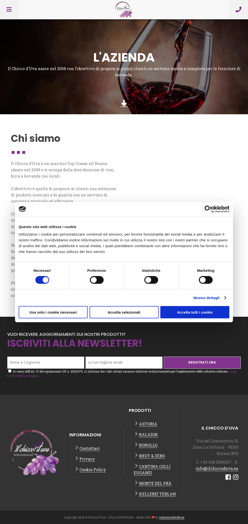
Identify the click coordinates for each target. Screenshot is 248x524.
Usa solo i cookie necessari (53, 312)
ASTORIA (148, 423)
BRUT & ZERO (152, 455)
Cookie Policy (92, 469)
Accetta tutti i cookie (195, 312)
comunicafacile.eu (171, 517)
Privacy (87, 458)
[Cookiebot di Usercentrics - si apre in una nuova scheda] (208, 209)
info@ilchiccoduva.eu (217, 468)
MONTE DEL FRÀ (155, 483)
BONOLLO (148, 445)
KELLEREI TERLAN (157, 493)
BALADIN (148, 434)
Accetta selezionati (124, 312)
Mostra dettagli (206, 297)
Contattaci (89, 448)
